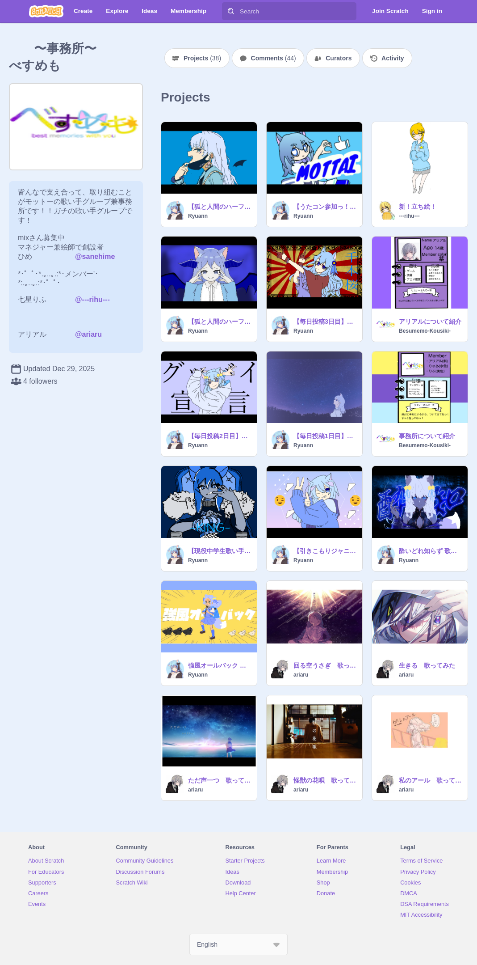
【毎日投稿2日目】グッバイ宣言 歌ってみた (219, 436)
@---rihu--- (92, 299)
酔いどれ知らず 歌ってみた (430, 550)
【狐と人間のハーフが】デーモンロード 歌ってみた (219, 321)
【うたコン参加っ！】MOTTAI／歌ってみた (325, 206)
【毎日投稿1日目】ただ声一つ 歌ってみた (325, 436)
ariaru (300, 675)
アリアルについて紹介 (430, 321)
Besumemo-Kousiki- (425, 331)
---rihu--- (409, 216)
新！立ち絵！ (417, 206)
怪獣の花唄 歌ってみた (325, 780)
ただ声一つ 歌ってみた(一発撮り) (219, 780)
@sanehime (95, 256)
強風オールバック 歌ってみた (219, 665)
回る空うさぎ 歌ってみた (325, 665)
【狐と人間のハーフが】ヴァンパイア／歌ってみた (219, 206)
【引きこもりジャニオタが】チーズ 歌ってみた (325, 550)
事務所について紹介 (427, 436)
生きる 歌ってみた (427, 665)
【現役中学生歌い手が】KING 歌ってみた (219, 550)
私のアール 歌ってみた (430, 780)
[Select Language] (238, 944)
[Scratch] (46, 11)
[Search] (231, 11)
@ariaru (88, 334)
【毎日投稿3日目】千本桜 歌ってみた (325, 321)
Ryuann (198, 216)
